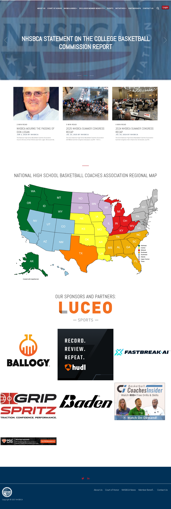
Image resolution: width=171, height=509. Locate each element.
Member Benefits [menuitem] (147, 490)
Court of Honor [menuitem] (112, 490)
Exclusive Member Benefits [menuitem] (91, 8)
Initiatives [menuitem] (120, 8)
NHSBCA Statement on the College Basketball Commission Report (85, 42)
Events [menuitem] (110, 8)
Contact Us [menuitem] (148, 8)
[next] (164, 40)
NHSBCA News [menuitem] (129, 490)
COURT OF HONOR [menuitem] (54, 8)
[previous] (6, 40)
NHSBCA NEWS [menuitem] (70, 8)
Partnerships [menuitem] (134, 8)
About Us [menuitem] (98, 490)
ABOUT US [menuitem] (41, 8)
